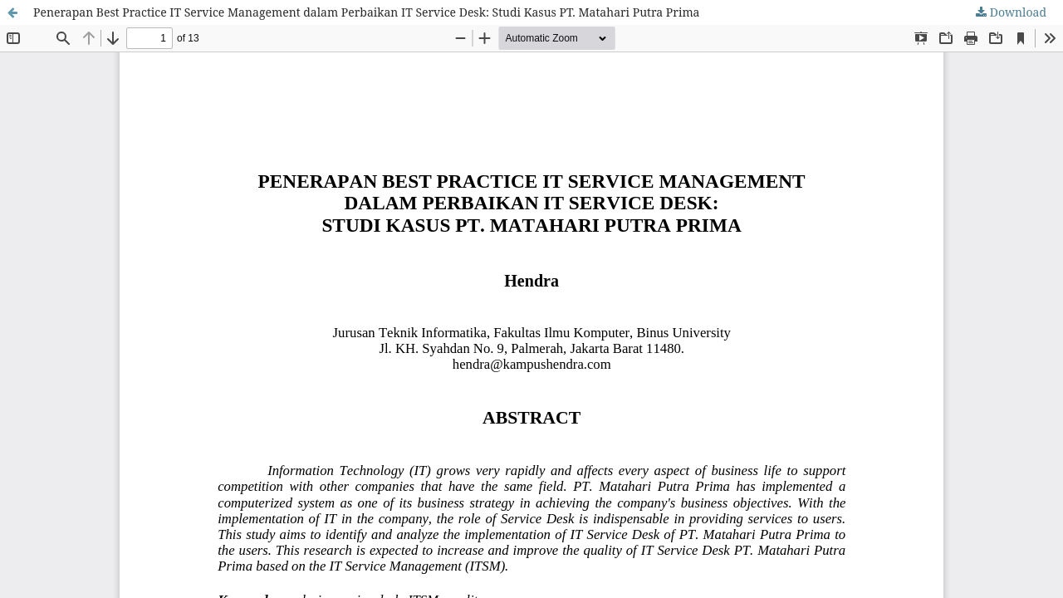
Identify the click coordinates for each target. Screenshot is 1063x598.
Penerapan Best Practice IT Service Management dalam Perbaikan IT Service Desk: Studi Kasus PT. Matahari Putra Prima (366, 12)
